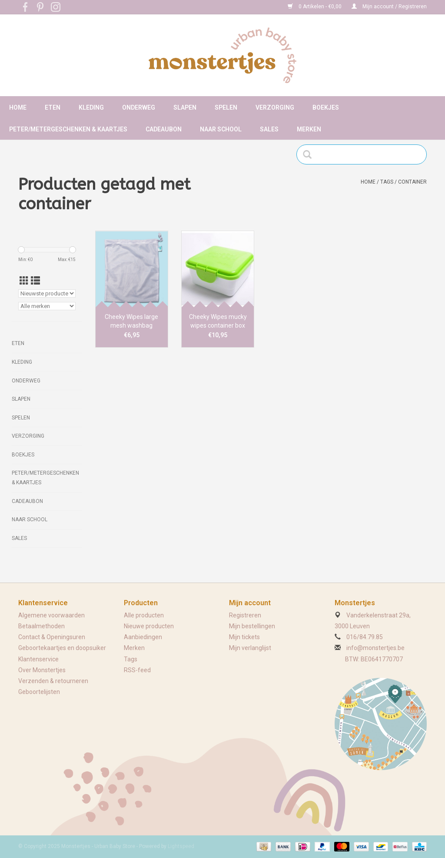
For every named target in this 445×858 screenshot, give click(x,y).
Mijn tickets (244, 636)
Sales (269, 129)
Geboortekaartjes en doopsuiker (62, 647)
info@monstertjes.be (375, 647)
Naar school (221, 129)
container (412, 182)
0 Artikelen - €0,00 (315, 6)
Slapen (184, 107)
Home (18, 107)
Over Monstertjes (42, 670)
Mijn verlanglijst (250, 647)
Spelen (226, 107)
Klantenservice (38, 659)
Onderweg (138, 107)
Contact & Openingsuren (51, 636)
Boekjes (325, 107)
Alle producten (144, 615)
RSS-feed (137, 670)
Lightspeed (181, 846)
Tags (386, 182)
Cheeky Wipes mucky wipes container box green (218, 321)
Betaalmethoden (41, 626)
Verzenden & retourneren (53, 680)
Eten (52, 107)
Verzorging (275, 107)
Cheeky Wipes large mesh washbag (131, 321)
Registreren (245, 615)
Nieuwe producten (149, 626)
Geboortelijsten (39, 691)
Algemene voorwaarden (51, 615)
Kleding (91, 107)
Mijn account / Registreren (389, 6)
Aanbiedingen (143, 636)
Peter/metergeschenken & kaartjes (68, 129)
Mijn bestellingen (252, 626)
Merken (309, 129)
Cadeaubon (164, 129)
